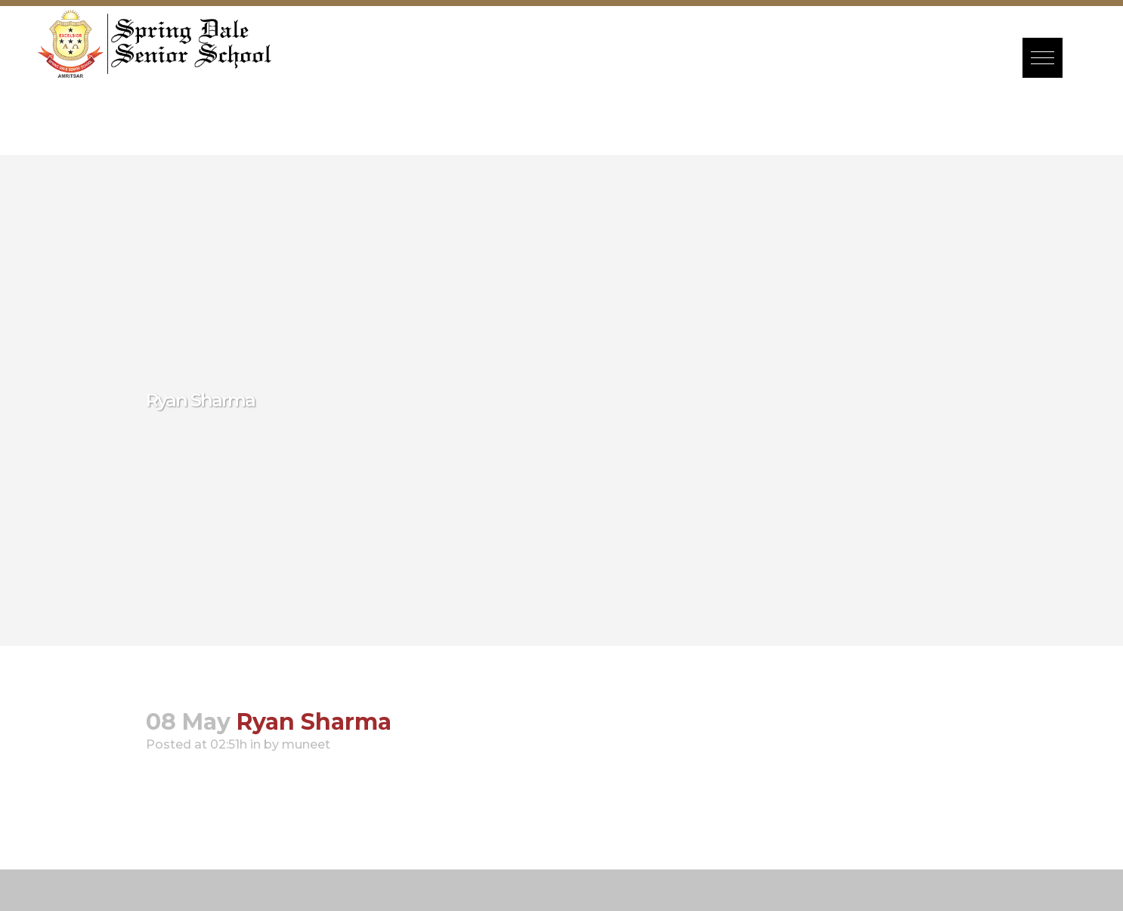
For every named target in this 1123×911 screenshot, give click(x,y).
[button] (1042, 58)
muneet (306, 744)
